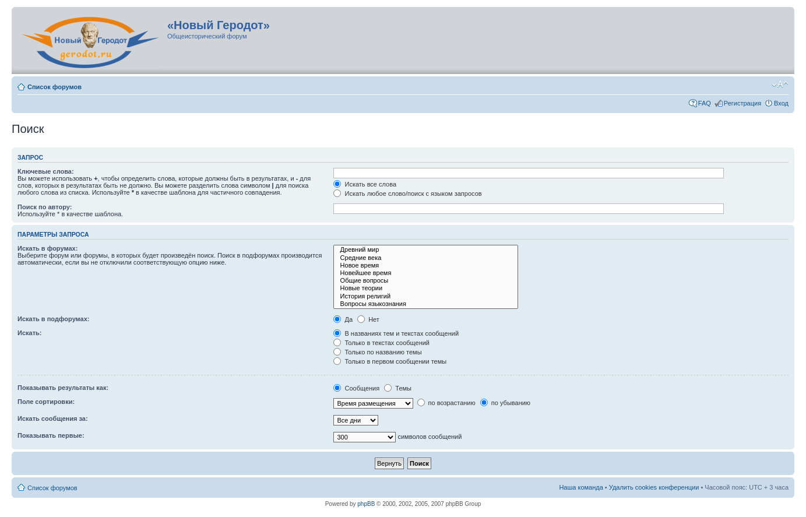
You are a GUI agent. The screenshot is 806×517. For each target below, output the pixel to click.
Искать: (29, 332)
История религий (426, 296)
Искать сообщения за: (52, 418)
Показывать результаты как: (62, 387)
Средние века (426, 258)
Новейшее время (426, 273)
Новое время (426, 265)
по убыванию (505, 402)
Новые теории (426, 288)
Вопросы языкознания (426, 304)
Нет (368, 319)
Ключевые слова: (45, 171)
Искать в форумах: (47, 248)
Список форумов (54, 86)
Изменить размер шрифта (780, 84)
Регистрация (742, 103)
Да (343, 319)
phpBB (366, 504)
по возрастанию (446, 402)
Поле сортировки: (46, 401)
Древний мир (426, 250)
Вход (781, 103)
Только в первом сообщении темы (389, 361)
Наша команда (581, 487)
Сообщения (356, 388)
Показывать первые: (51, 435)
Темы (397, 388)
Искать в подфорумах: (53, 318)
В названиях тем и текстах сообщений (396, 333)
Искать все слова (364, 184)
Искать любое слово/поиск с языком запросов (407, 193)
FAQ (704, 103)
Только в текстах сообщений (381, 342)
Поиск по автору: (44, 206)
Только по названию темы (377, 352)
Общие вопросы (426, 280)
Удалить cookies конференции (654, 487)
